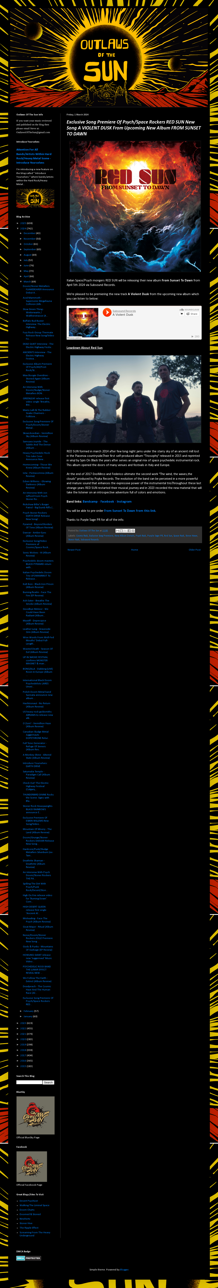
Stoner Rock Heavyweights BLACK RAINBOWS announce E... (38, 809)
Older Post (195, 550)
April (26, 276)
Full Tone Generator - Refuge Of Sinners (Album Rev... (35, 746)
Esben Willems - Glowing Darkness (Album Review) (37, 484)
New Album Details (124, 536)
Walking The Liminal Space (34, 1205)
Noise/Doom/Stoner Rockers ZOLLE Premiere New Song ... (38, 938)
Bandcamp (90, 501)
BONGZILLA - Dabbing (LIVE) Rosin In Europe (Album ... (38, 672)
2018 (23, 1050)
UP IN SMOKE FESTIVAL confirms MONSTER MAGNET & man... (35, 660)
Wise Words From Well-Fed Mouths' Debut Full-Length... (38, 640)
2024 (23, 228)
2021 (23, 1034)
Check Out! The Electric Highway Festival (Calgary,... (36, 786)
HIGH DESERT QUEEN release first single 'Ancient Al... (34, 910)
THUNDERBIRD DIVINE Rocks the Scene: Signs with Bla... (38, 797)
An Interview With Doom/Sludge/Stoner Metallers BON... (36, 390)
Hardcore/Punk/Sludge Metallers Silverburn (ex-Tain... (38, 852)
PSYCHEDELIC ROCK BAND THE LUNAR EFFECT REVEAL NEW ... (37, 969)
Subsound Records (90, 540)
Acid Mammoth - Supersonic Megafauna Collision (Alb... (37, 301)
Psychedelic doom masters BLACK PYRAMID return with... (38, 564)
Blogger (124, 1269)
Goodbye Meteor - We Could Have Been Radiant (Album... (35, 612)
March (27, 281)
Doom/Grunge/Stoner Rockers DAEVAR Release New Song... (38, 840)
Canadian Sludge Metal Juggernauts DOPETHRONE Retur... (36, 734)
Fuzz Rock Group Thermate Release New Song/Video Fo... (38, 335)
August (28, 255)
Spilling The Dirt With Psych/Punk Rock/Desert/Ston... (35, 886)
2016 (23, 1060)
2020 (23, 1039)
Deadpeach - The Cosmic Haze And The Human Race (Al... (37, 989)
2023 (23, 1023)
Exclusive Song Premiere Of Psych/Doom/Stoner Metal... (38, 424)
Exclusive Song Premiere (101, 536)
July (26, 260)
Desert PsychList (29, 1201)
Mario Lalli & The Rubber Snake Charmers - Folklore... (36, 413)
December (30, 233)
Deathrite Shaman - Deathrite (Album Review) (34, 863)
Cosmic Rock (82, 536)
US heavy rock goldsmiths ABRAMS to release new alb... (38, 714)
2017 (23, 1055)
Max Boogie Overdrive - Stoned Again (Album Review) (36, 378)
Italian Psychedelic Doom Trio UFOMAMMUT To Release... (37, 575)
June (26, 265)
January (28, 1016)
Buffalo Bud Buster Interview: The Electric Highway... (36, 324)
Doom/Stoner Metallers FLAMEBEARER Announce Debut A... (38, 289)
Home (134, 550)
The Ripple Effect (29, 1228)
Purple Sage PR (155, 536)
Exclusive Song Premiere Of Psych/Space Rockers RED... (38, 1001)
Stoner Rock (73, 540)
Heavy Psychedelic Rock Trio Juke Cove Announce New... (36, 456)
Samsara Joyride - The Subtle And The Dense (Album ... (37, 444)
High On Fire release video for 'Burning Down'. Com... (37, 898)
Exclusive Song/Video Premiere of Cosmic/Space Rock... (36, 544)
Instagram (124, 501)
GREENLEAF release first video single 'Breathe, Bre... (36, 401)
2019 (23, 1044)
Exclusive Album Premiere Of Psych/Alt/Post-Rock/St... (37, 367)
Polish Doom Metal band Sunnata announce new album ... (38, 695)
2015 (23, 1066)
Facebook (107, 501)
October (29, 244)
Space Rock (178, 536)
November (30, 239)
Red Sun (168, 536)
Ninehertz (25, 1219)
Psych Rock (141, 536)
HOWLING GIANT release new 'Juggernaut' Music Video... (37, 958)
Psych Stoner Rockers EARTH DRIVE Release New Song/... (36, 516)
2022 (23, 1028)
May (26, 271)
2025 (23, 223)
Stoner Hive (26, 1223)
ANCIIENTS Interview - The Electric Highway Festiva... (37, 355)
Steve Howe (191, 536)
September (30, 249)
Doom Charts (27, 1210)
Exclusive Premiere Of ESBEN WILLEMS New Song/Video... (36, 820)
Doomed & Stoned (30, 1214)
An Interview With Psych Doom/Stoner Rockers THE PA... (37, 875)
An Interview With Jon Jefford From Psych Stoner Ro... (35, 496)
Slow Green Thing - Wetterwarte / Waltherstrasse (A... (35, 312)
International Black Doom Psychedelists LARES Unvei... (37, 683)
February (29, 1011)
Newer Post (74, 550)
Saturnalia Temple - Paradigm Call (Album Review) (36, 774)
